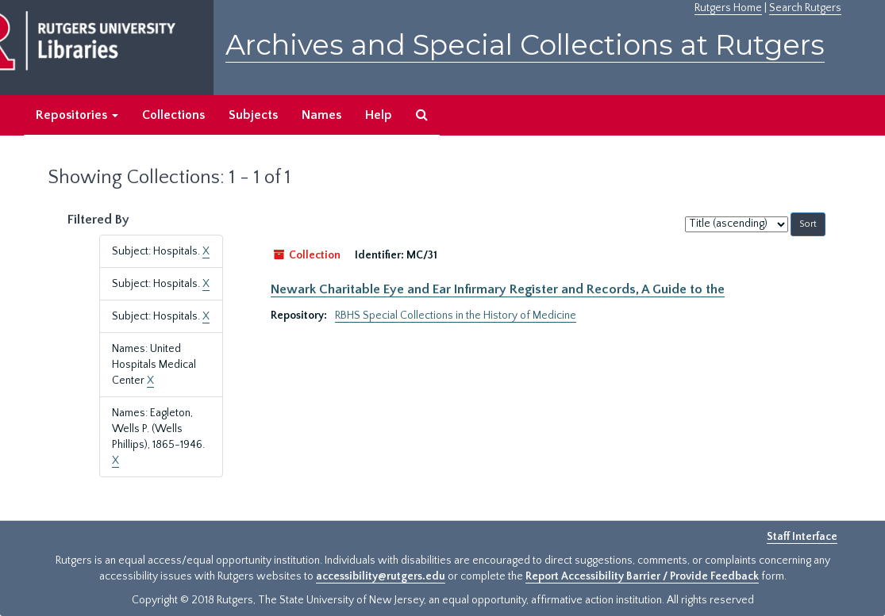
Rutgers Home (728, 8)
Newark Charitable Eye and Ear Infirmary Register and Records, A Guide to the (498, 289)
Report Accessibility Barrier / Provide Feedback (642, 576)
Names (321, 115)
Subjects (253, 115)
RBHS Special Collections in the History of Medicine (455, 315)
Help (378, 115)
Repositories (77, 115)
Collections (173, 115)
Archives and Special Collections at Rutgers (525, 45)
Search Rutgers (805, 8)
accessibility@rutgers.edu (380, 576)
